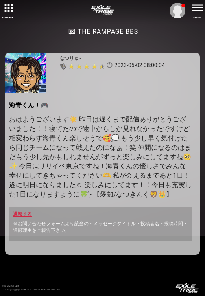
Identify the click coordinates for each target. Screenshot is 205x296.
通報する (22, 214)
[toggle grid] (8, 8)
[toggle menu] (197, 8)
